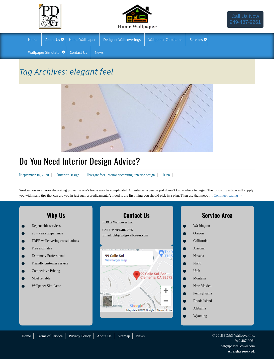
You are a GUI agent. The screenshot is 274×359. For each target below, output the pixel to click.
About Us (104, 336)
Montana (199, 278)
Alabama (199, 308)
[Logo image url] (50, 16)
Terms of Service (50, 336)
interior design (144, 175)
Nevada (198, 256)
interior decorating (120, 175)
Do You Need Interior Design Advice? (79, 160)
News (140, 336)
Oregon (198, 233)
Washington (201, 226)
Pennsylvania (202, 293)
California (200, 241)
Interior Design (68, 175)
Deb (167, 175)
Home (26, 336)
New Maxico (202, 286)
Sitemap (124, 336)
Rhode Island (202, 301)
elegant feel (97, 175)
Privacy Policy (80, 336)
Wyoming (200, 316)
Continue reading (228, 195)
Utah (196, 271)
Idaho (197, 263)
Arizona (199, 248)
